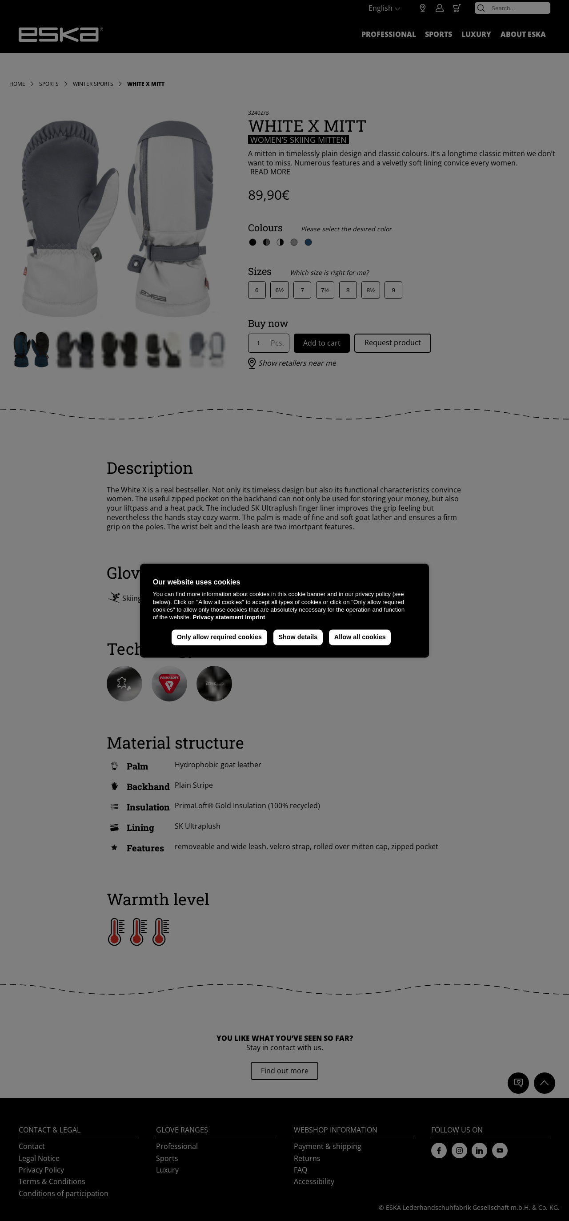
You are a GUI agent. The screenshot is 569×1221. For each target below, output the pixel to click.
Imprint (255, 617)
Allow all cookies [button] (360, 637)
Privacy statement (217, 617)
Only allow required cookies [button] (219, 637)
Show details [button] (297, 637)
